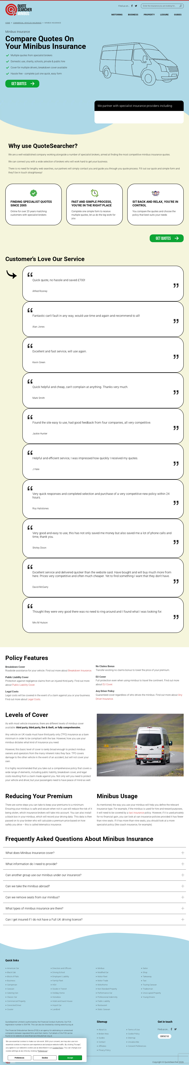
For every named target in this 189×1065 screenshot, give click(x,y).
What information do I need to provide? (31, 864)
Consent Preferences (138, 1043)
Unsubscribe (134, 1040)
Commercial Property (17, 1000)
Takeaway (147, 976)
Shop (145, 972)
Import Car (57, 1004)
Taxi (145, 980)
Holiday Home (59, 992)
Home (7, 23)
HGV (54, 984)
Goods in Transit (60, 988)
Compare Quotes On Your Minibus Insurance (45, 42)
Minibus (101, 968)
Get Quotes (23, 83)
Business (133, 14)
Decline (45, 1058)
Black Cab (12, 972)
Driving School (59, 972)
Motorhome (103, 984)
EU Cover (107, 684)
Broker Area (104, 1032)
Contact (102, 1040)
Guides (178, 14)
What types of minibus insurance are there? (34, 908)
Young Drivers (149, 996)
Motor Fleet (103, 976)
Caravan (11, 988)
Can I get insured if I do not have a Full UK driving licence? (43, 919)
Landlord (56, 1008)
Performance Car (106, 992)
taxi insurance (136, 812)
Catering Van (13, 992)
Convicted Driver (15, 1004)
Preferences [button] (42, 1051)
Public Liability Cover (23, 684)
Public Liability (104, 1000)
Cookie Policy (134, 1032)
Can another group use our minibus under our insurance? (43, 875)
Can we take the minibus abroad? (27, 886)
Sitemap (132, 1036)
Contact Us (164, 1034)
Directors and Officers (62, 968)
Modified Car (104, 972)
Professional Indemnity (108, 996)
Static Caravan (105, 1008)
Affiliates (103, 1043)
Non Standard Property (108, 988)
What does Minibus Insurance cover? (29, 853)
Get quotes (168, 238)
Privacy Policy (105, 1047)
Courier (10, 1008)
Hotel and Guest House (63, 1000)
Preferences (19, 1058)
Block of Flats (13, 976)
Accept (70, 1058)
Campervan (12, 984)
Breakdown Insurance (79, 670)
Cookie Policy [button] (57, 1048)
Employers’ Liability (61, 976)
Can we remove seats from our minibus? (32, 897)
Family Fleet (58, 980)
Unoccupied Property (153, 992)
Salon (145, 968)
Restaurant (103, 1004)
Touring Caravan (151, 984)
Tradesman (148, 988)
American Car (13, 968)
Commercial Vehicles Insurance (27, 23)
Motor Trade (103, 980)
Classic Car (12, 996)
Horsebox (57, 996)
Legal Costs (34, 699)
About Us (103, 1028)
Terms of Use (134, 1028)
